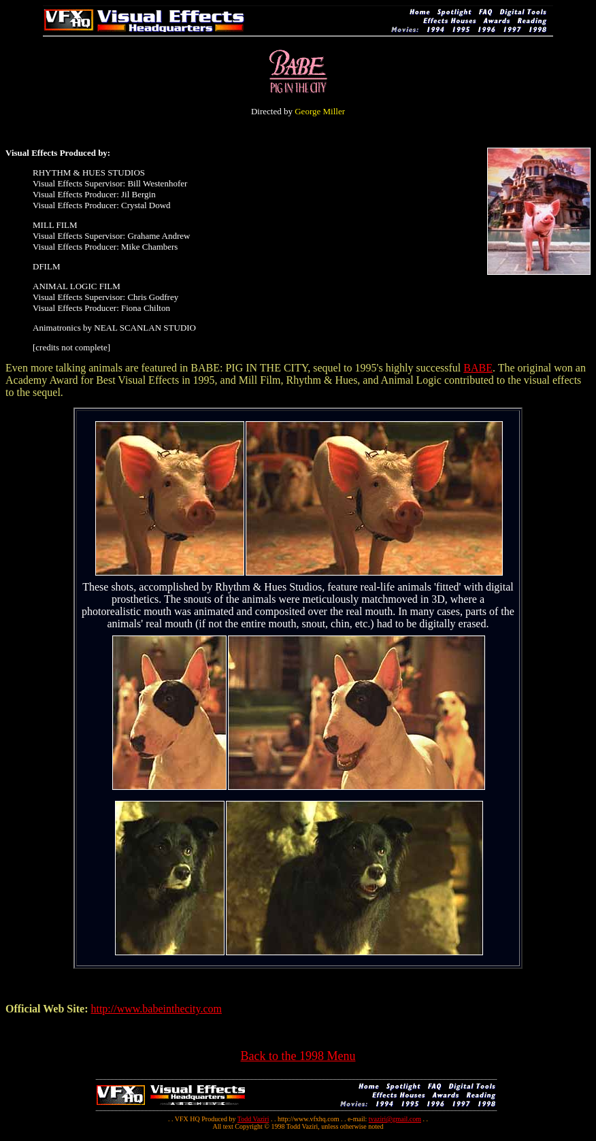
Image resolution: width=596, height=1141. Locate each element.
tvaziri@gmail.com (395, 1119)
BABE (478, 368)
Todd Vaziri (253, 1119)
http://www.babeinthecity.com (156, 1008)
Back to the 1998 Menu (298, 1056)
